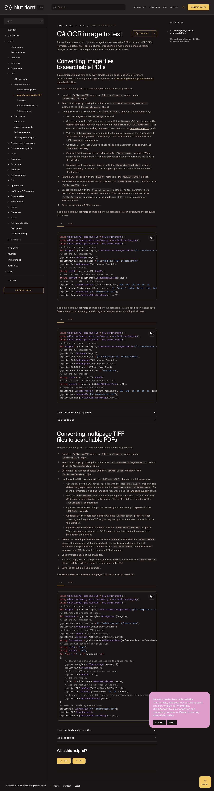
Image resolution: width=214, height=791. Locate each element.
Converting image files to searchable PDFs (182, 31)
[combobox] (154, 33)
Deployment (16, 228)
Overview (12, 30)
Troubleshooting (19, 233)
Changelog (13, 248)
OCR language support (24, 137)
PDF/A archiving (24, 111)
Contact (67, 785)
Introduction (17, 47)
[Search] (88, 7)
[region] (107, 266)
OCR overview (20, 79)
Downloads (13, 266)
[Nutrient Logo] (24, 7)
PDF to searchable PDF (28, 105)
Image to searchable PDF (29, 95)
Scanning (21, 100)
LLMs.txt (12, 280)
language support (139, 128)
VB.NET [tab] (71, 223)
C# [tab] (60, 223)
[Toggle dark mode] (183, 7)
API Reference (14, 260)
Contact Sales (198, 7)
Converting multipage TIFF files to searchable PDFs (185, 40)
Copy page (141, 33)
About (56, 785)
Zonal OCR (19, 121)
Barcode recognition (26, 89)
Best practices (18, 52)
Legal (77, 785)
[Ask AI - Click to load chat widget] (205, 782)
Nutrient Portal (23, 290)
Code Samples (14, 240)
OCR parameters (22, 132)
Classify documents (23, 127)
